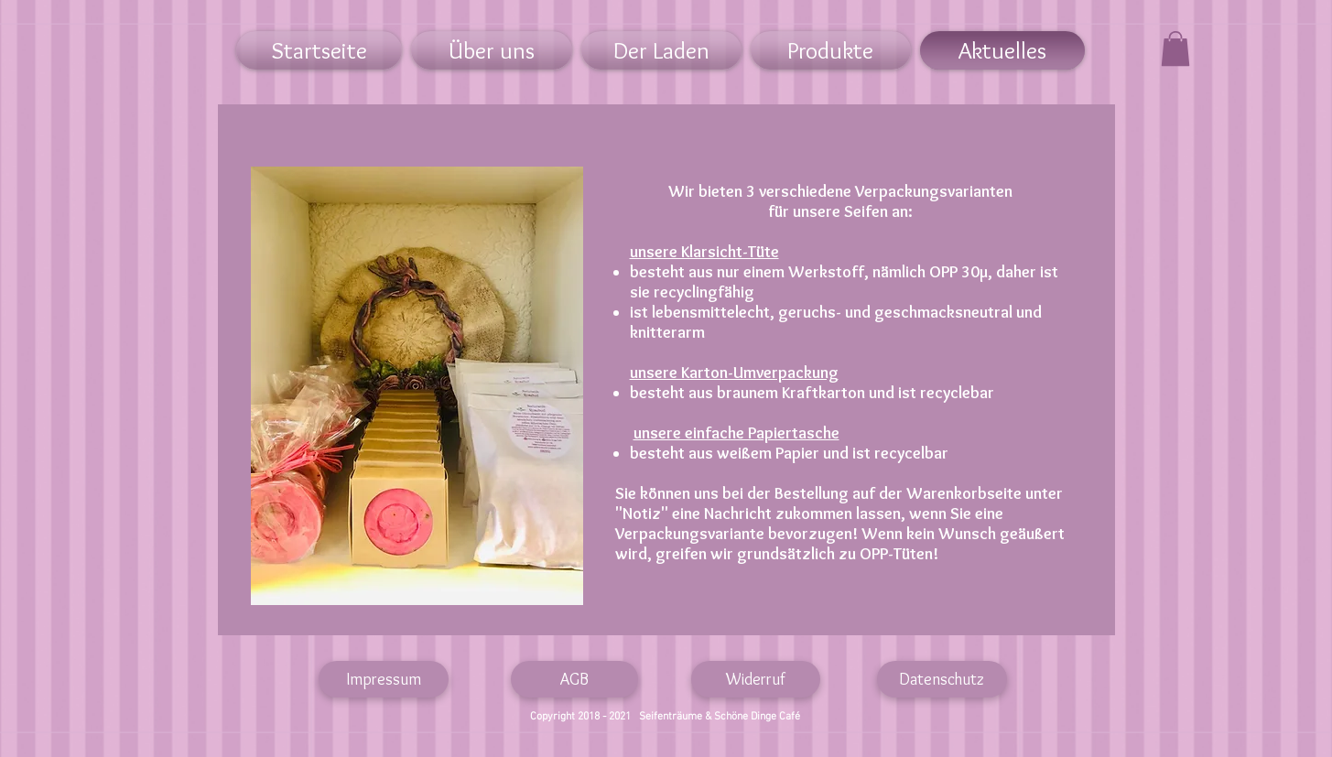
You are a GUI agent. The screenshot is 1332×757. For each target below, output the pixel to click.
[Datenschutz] (942, 679)
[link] (1175, 48)
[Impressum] (384, 679)
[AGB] (574, 679)
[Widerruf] (755, 679)
